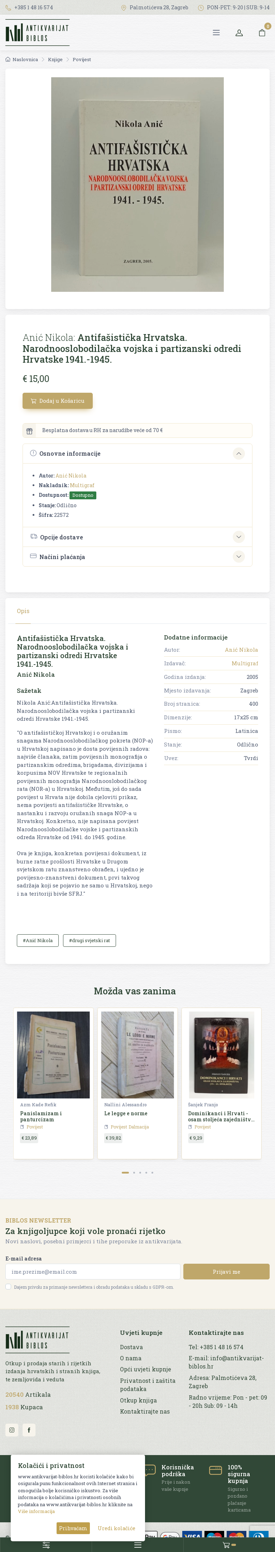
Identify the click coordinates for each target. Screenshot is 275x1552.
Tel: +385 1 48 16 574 (216, 1347)
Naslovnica (21, 59)
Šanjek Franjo (203, 1104)
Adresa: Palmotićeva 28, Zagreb (222, 1382)
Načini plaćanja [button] (57, 556)
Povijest (82, 59)
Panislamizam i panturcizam (41, 1116)
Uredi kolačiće (116, 1528)
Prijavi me (226, 1271)
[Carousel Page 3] (140, 1173)
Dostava (131, 1347)
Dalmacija (139, 1127)
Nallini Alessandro (125, 1104)
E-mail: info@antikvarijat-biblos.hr (226, 1362)
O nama (130, 1358)
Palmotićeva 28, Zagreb (154, 7)
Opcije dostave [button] (56, 536)
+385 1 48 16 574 (29, 7)
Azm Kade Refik (38, 1104)
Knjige (55, 59)
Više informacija (36, 1511)
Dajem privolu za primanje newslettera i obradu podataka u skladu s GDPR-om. (94, 1287)
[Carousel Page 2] (134, 1173)
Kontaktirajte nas (145, 1411)
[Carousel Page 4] (146, 1173)
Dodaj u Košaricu (58, 400)
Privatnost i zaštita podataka (147, 1384)
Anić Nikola (71, 475)
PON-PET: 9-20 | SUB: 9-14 (234, 7)
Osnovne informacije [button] (65, 453)
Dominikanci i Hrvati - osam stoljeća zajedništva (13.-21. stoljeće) (221, 1119)
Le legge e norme (126, 1113)
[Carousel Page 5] (152, 1173)
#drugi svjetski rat (89, 940)
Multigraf (82, 485)
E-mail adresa (23, 1258)
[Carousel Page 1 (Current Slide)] (125, 1173)
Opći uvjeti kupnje (145, 1369)
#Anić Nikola (38, 940)
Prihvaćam (73, 1528)
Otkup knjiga (138, 1400)
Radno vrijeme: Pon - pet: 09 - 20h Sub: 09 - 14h (228, 1401)
